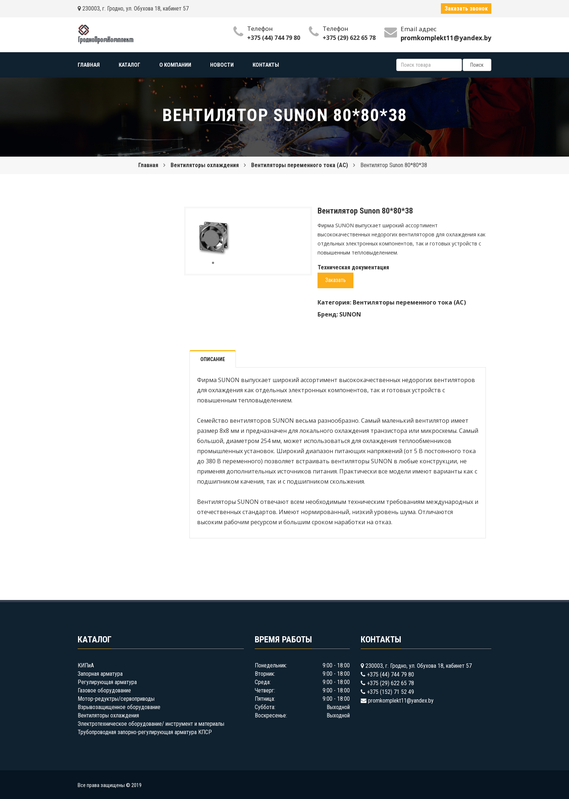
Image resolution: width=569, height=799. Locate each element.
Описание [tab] (212, 359)
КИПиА (86, 665)
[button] (228, 220)
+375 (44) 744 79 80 (273, 38)
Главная (148, 165)
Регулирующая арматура (107, 682)
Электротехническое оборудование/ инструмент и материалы (151, 723)
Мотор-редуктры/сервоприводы (116, 698)
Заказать (335, 280)
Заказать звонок (466, 8)
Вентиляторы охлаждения (205, 165)
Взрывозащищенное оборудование (119, 707)
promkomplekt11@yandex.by (401, 700)
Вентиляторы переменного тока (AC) (299, 165)
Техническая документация (353, 267)
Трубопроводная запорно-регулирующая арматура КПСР (145, 732)
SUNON (350, 314)
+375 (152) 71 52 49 (390, 691)
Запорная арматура (100, 673)
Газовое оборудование (104, 690)
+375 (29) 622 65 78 (349, 38)
